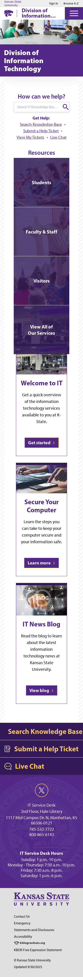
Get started (41, 442)
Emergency (22, 923)
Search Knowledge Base (41, 124)
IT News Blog (41, 624)
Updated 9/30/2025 (28, 967)
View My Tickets (30, 137)
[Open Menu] (74, 13)
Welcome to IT (41, 383)
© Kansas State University (32, 960)
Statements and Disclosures (34, 930)
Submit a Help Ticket (41, 130)
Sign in (53, 3)
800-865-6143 (41, 834)
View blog (41, 690)
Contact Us (22, 916)
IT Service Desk (41, 805)
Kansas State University (12, 3)
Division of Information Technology (36, 13)
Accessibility (23, 936)
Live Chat (58, 137)
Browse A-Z (71, 3)
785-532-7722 (41, 829)
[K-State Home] (8, 13)
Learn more (41, 563)
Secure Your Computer (41, 506)
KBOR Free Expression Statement (38, 950)
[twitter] (41, 790)
